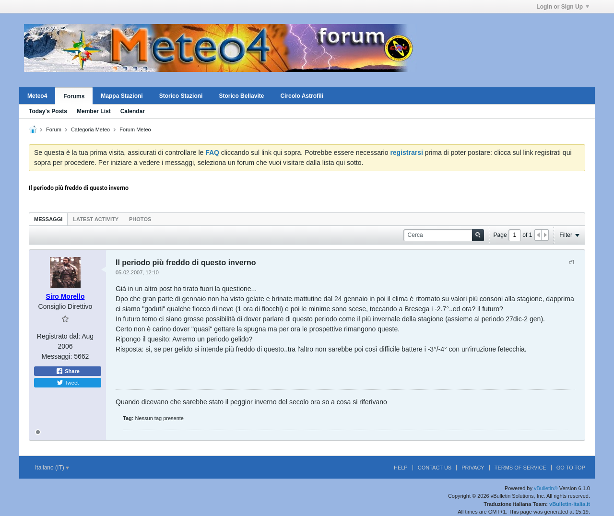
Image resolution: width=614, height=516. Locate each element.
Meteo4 (37, 96)
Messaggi (48, 219)
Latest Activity (95, 219)
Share (68, 371)
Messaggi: (57, 356)
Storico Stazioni (181, 96)
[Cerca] (443, 235)
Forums (73, 96)
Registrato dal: (58, 336)
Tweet (68, 382)
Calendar (132, 111)
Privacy (472, 467)
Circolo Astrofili (301, 96)
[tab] (48, 218)
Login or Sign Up (562, 6)
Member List (94, 111)
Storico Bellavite (241, 96)
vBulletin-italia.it (569, 504)
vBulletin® (546, 488)
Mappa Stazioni (121, 96)
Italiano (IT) (52, 467)
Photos (140, 219)
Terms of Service (520, 467)
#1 (572, 262)
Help (401, 467)
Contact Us (435, 467)
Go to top (570, 467)
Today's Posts (48, 111)
